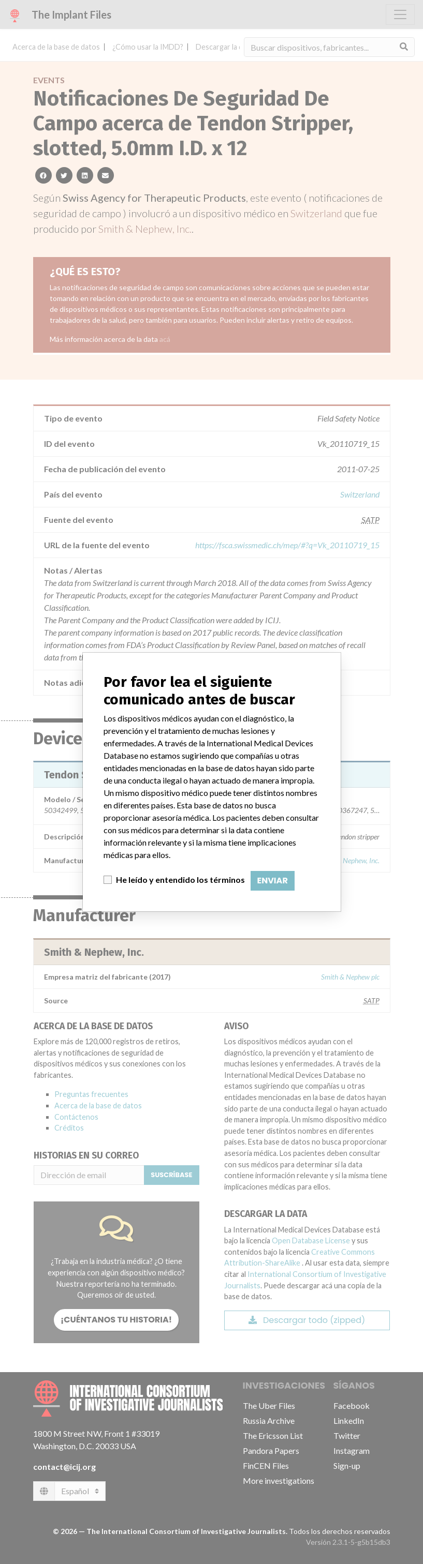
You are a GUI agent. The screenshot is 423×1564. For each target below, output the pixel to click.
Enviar (272, 880)
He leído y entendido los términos (180, 879)
